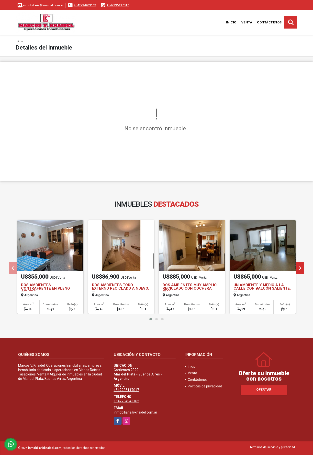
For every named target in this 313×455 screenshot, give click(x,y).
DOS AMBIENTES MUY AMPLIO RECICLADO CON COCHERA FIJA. (190, 288)
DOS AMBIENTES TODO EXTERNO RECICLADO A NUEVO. (120, 287)
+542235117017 (118, 5)
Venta (246, 22)
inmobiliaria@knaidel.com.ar (135, 412)
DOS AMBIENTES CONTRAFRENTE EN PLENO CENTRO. (45, 288)
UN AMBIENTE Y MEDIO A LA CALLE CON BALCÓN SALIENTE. (262, 287)
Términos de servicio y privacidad (272, 447)
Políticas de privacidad (205, 386)
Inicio (231, 22)
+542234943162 (85, 5)
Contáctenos (269, 22)
